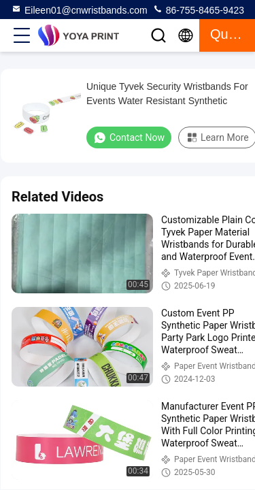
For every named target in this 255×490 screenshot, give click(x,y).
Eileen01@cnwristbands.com (79, 9)
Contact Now (129, 137)
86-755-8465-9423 (198, 9)
